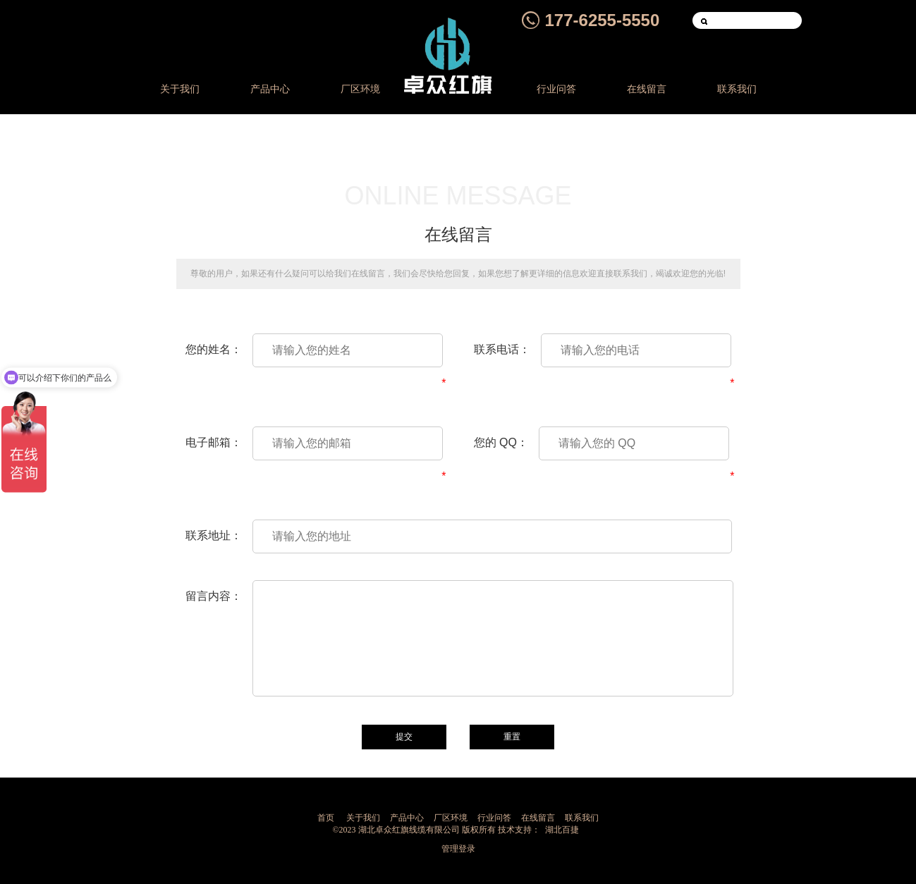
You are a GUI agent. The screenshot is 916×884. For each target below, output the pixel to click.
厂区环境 (360, 89)
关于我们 (180, 89)
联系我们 (737, 89)
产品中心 (270, 89)
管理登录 (458, 849)
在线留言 (646, 89)
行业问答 (556, 89)
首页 (325, 818)
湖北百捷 (562, 830)
